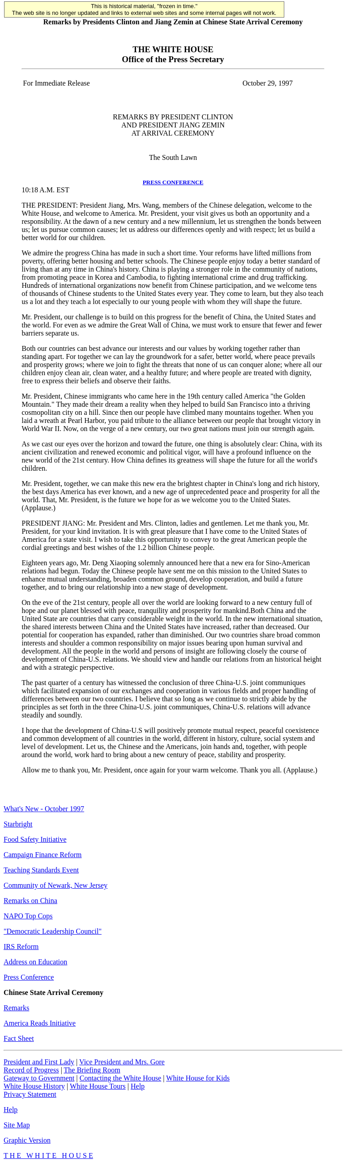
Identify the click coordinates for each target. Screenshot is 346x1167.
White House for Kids (198, 1078)
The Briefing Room (92, 1070)
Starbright (18, 824)
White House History (34, 1086)
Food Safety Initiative (35, 839)
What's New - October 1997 (44, 809)
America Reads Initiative (40, 1023)
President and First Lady (39, 1062)
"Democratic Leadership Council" (52, 931)
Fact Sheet (19, 1038)
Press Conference (29, 977)
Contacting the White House (120, 1078)
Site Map (17, 1125)
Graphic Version (27, 1140)
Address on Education (35, 962)
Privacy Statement (30, 1094)
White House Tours (98, 1086)
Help (138, 1086)
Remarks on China (30, 900)
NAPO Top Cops (28, 916)
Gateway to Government (39, 1078)
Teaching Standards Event (41, 870)
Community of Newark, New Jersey (56, 885)
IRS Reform (21, 946)
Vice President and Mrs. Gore (122, 1062)
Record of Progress (31, 1070)
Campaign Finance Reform (43, 854)
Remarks (16, 1008)
